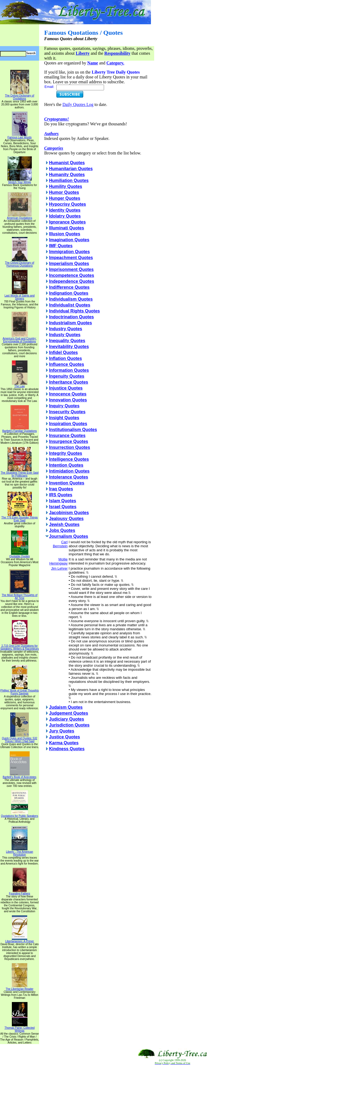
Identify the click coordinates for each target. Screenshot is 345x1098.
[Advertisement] (172, 1081)
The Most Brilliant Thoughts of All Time (19, 595)
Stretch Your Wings (20, 181)
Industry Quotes (65, 328)
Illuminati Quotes (66, 228)
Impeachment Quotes (71, 257)
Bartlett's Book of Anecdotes (19, 776)
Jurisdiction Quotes (69, 725)
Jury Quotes (61, 731)
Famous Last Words (20, 136)
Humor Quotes (64, 192)
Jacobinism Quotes (69, 512)
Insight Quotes (64, 417)
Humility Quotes (65, 186)
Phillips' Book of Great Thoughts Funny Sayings (19, 691)
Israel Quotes (62, 506)
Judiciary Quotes (66, 719)
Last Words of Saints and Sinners (20, 296)
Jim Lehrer (59, 568)
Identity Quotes (64, 210)
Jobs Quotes (62, 530)
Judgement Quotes (68, 713)
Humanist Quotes (67, 162)
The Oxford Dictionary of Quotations (19, 96)
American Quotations (19, 216)
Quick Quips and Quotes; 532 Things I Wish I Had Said (19, 738)
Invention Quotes (66, 483)
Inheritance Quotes (68, 382)
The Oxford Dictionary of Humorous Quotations (19, 263)
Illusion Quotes (64, 234)
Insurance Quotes (67, 435)
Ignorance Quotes (67, 222)
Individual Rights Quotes (74, 311)
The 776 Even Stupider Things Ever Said (19, 518)
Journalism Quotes (68, 536)
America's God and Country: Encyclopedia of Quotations (19, 339)
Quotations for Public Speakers (19, 814)
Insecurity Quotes (67, 411)
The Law (19, 385)
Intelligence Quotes (69, 459)
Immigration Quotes (69, 251)
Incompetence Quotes (71, 275)
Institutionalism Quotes (73, 429)
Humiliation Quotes (69, 180)
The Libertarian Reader (19, 987)
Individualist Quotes (69, 305)
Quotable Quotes (19, 555)
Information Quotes (69, 370)
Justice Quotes (64, 737)
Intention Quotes (66, 465)
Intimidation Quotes (69, 471)
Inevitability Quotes (69, 346)
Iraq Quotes (61, 489)
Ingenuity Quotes (66, 376)
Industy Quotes (64, 334)
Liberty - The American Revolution (19, 852)
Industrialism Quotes (70, 323)
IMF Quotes (61, 245)
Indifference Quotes (69, 287)
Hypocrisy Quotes (67, 204)
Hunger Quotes (64, 198)
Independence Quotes (71, 281)
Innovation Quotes (68, 400)
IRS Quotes (60, 495)
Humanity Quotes (67, 174)
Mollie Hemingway (58, 561)
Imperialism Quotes (69, 263)
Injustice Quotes (65, 388)
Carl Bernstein (60, 544)
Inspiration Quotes (68, 423)
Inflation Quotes (65, 358)
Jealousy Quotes (66, 518)
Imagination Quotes (69, 240)
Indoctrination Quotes (71, 317)
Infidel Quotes (63, 352)
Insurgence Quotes (68, 441)
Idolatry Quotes (65, 216)
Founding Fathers (19, 892)
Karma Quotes (63, 743)
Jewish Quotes (64, 524)
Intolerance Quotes (68, 477)
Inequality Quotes (67, 340)
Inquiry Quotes (64, 406)
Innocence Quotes (68, 394)
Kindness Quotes (67, 748)
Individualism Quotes (71, 299)
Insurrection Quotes (69, 447)
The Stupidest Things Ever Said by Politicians (19, 473)
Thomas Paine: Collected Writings (20, 1028)
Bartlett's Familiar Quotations (19, 429)
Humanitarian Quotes (71, 168)
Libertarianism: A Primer (19, 940)
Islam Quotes (62, 500)
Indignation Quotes (68, 293)
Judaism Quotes (65, 707)
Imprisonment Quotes (71, 269)
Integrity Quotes (65, 453)
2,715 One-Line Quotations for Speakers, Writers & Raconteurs (19, 646)
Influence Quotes (66, 364)
